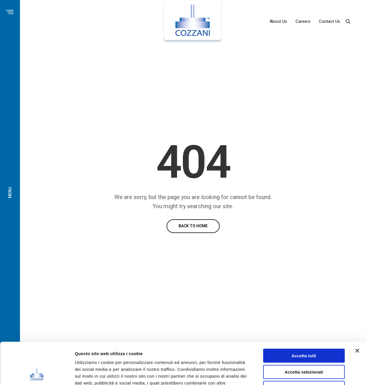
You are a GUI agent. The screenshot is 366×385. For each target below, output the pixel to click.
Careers (303, 21)
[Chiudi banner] (357, 311)
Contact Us (329, 21)
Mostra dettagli (300, 373)
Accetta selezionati (303, 332)
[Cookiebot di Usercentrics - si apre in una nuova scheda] (37, 374)
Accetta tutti (304, 316)
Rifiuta (304, 348)
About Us (278, 21)
